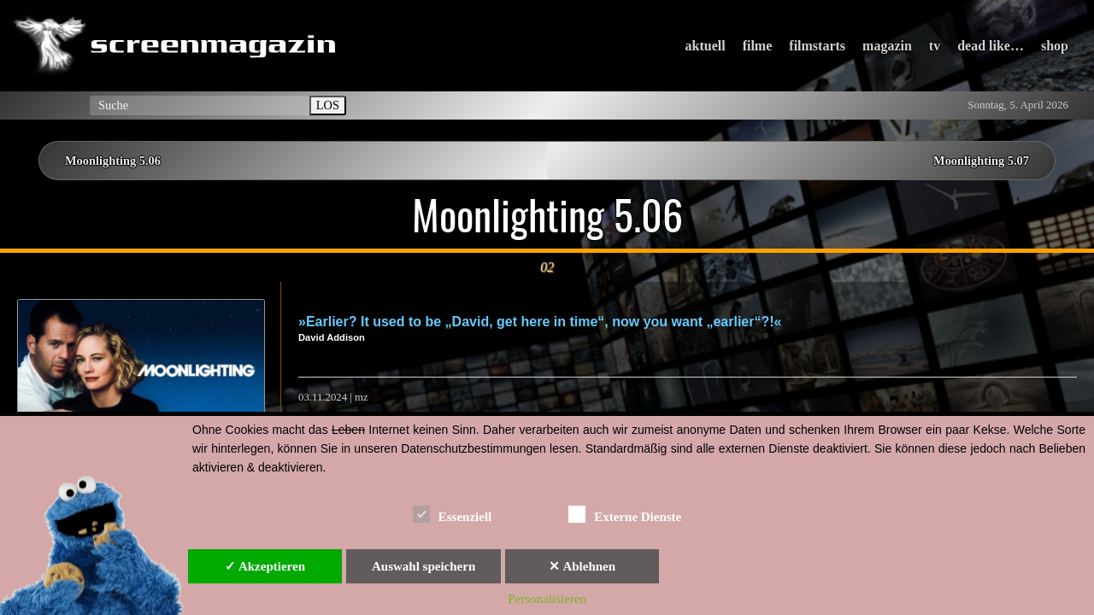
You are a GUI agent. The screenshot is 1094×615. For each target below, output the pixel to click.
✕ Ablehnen (582, 566)
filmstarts (817, 45)
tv (934, 45)
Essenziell (452, 514)
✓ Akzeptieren (265, 566)
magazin (887, 45)
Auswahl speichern (423, 566)
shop (1054, 45)
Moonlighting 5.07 (981, 160)
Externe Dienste (624, 514)
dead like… (990, 45)
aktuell (705, 45)
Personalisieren (547, 599)
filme (758, 45)
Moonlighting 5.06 (113, 160)
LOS (327, 105)
